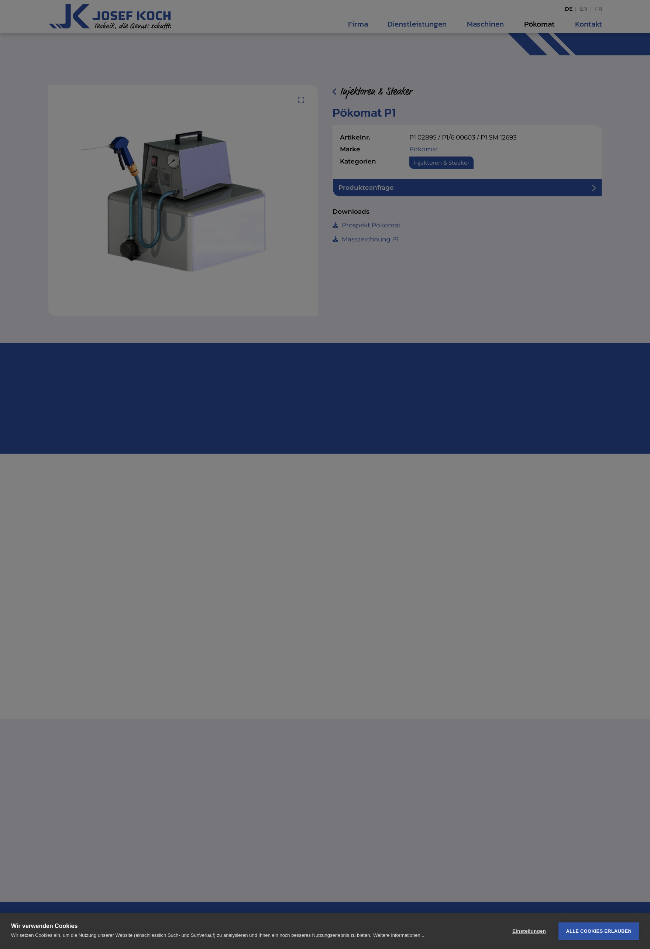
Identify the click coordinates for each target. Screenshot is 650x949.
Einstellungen (529, 931)
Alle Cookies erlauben (599, 931)
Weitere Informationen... (398, 935)
